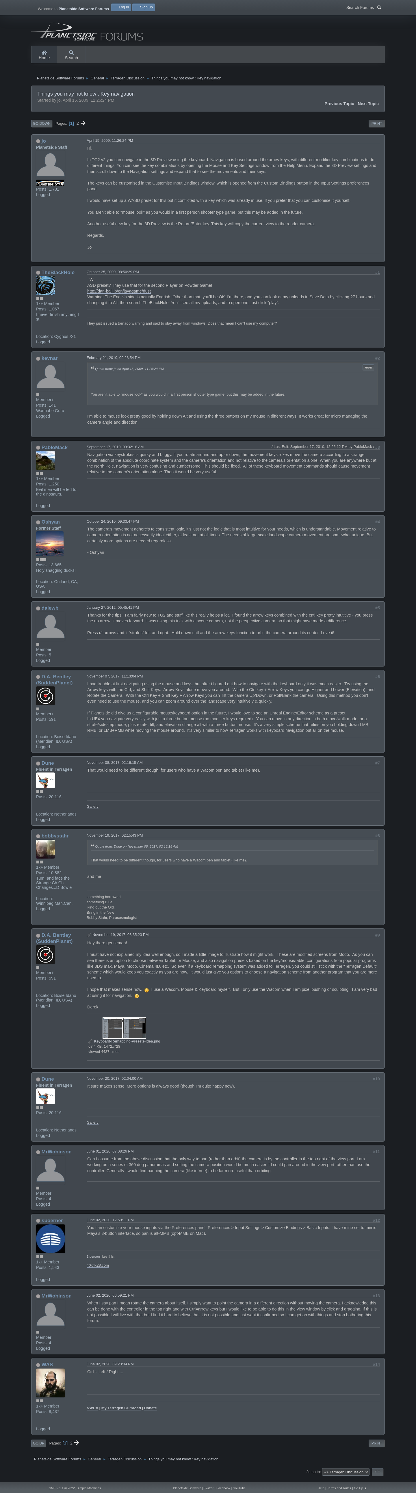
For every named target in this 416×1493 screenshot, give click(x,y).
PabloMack (55, 452)
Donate (150, 1412)
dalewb (50, 612)
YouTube (239, 1488)
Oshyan (51, 526)
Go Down (42, 128)
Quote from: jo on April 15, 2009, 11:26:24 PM (129, 373)
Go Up (38, 1448)
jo (44, 145)
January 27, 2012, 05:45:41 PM (113, 612)
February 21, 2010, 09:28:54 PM (114, 362)
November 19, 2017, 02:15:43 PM (115, 840)
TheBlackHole (58, 277)
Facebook (223, 1488)
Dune (48, 767)
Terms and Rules (339, 1488)
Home (44, 55)
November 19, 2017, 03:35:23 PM (120, 939)
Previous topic (339, 108)
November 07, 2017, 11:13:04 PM (115, 681)
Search (71, 55)
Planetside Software (187, 1488)
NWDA (92, 1412)
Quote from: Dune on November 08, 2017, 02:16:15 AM (136, 851)
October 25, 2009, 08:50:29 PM (113, 276)
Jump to (313, 1476)
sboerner (52, 1225)
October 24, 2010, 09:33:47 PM (113, 526)
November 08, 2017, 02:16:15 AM (115, 767)
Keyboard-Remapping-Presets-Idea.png (124, 1046)
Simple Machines (89, 1488)
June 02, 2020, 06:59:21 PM (110, 1300)
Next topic (368, 108)
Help (321, 1488)
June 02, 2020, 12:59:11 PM (110, 1224)
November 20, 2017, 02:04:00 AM (115, 1083)
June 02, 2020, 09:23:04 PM (110, 1369)
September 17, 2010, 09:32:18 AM (115, 451)
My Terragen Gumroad (121, 1412)
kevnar (50, 363)
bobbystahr (55, 840)
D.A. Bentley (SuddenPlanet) (54, 684)
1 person (93, 1261)
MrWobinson (57, 1156)
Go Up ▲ (360, 1488)
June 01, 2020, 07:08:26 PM (110, 1156)
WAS (47, 1369)
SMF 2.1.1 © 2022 (62, 1488)
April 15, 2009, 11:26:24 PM (110, 145)
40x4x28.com (98, 1270)
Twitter (208, 1488)
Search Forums (363, 7)
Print (377, 128)
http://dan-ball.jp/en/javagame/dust (119, 295)
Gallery (93, 811)
